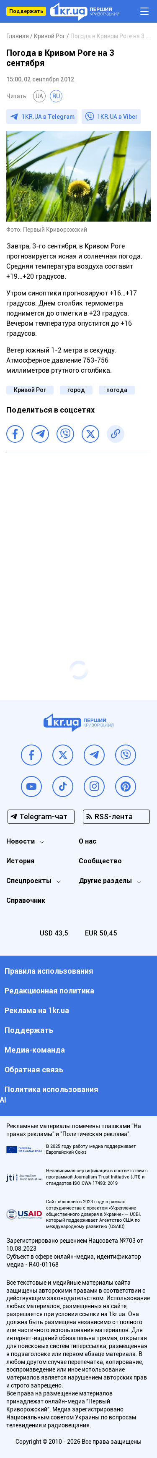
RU (56, 96)
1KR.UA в (48, 117)
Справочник (25, 900)
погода (116, 390)
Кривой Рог (30, 390)
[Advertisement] (78, 540)
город (76, 390)
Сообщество (100, 861)
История (20, 861)
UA (39, 96)
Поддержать (26, 11)
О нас (87, 841)
